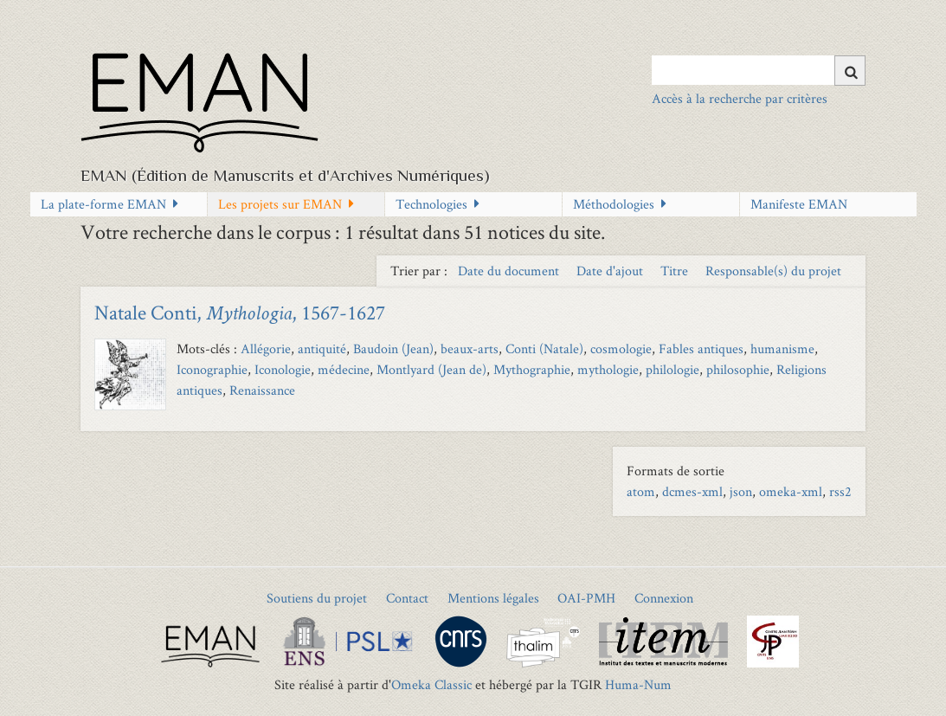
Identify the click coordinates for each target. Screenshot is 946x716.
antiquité (322, 348)
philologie (672, 369)
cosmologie (621, 348)
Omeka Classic (431, 684)
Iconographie (212, 369)
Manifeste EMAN (798, 204)
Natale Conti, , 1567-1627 (239, 312)
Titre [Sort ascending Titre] (676, 270)
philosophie (737, 369)
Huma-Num (638, 684)
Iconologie (282, 369)
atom (641, 491)
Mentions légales (493, 598)
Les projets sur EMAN (280, 204)
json (741, 491)
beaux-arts (470, 348)
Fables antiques (701, 348)
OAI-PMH (586, 598)
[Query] (759, 70)
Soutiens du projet (317, 598)
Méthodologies (613, 204)
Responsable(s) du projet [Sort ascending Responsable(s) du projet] (773, 270)
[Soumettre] (850, 70)
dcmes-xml (692, 491)
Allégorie (266, 348)
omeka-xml (790, 491)
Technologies (431, 204)
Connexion (663, 598)
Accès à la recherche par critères (739, 98)
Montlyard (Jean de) (431, 369)
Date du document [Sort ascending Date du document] (510, 270)
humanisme (782, 348)
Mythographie (531, 369)
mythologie (608, 369)
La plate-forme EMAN (103, 204)
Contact (407, 598)
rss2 (840, 491)
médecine (344, 369)
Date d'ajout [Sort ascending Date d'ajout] (611, 270)
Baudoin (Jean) (393, 348)
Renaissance (262, 390)
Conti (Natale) (544, 348)
